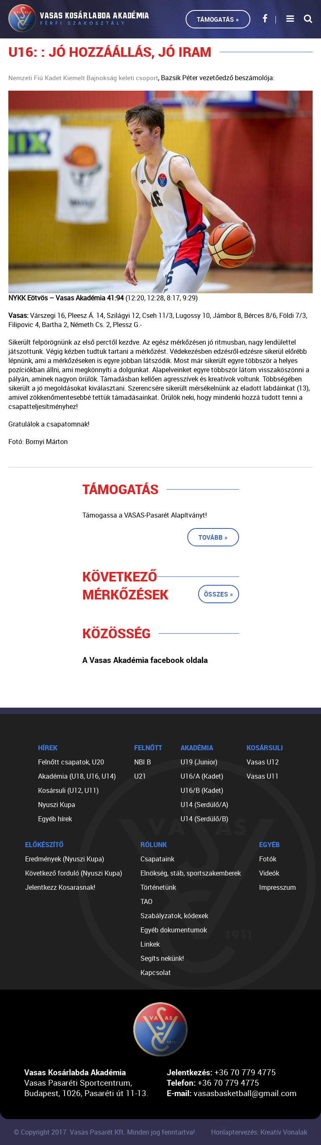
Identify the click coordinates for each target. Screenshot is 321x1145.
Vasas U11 (263, 776)
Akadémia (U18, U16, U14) (77, 776)
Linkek (150, 944)
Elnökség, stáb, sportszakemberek (190, 873)
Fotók (267, 858)
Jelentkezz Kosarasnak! (60, 887)
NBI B (142, 762)
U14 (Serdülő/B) (204, 818)
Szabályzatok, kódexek (174, 915)
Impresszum (277, 887)
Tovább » (213, 537)
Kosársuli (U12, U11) (68, 790)
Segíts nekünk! (162, 958)
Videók (269, 873)
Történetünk (158, 887)
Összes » (218, 594)
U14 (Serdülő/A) (204, 804)
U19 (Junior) (199, 762)
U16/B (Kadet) (202, 790)
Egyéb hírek (55, 818)
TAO (146, 901)
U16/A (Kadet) (202, 776)
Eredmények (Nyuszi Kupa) (64, 858)
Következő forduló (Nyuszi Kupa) (73, 873)
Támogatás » (218, 19)
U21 (140, 776)
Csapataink (157, 858)
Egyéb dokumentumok (173, 929)
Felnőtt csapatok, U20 (71, 762)
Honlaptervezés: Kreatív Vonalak (259, 1132)
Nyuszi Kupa (56, 804)
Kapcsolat (155, 972)
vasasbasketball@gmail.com (245, 1093)
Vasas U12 (263, 762)
